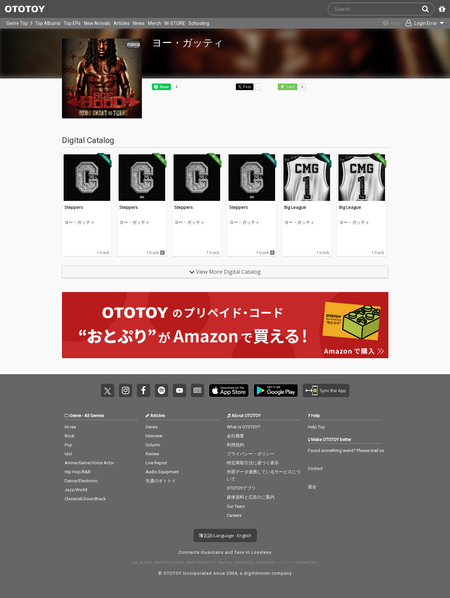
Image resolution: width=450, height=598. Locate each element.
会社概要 (235, 435)
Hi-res (70, 426)
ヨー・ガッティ (79, 222)
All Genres (94, 415)
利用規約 (235, 444)
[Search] (428, 9)
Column (153, 444)
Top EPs (72, 23)
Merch (154, 23)
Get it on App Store (229, 390)
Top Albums (47, 23)
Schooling (199, 23)
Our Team (236, 506)
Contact (315, 468)
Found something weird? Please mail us (346, 450)
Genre (75, 415)
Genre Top (17, 23)
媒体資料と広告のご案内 (250, 497)
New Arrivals (97, 23)
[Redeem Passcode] (441, 9)
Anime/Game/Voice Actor (89, 462)
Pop (68, 444)
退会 (312, 486)
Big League (295, 207)
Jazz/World (76, 489)
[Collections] (387, 23)
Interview (154, 435)
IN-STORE (175, 23)
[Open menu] (422, 23)
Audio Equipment (162, 471)
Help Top (316, 426)
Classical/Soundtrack (85, 498)
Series (152, 426)
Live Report (156, 462)
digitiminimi (257, 573)
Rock (70, 435)
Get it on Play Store (275, 390)
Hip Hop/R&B (78, 471)
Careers (234, 515)
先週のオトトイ (161, 480)
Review (152, 453)
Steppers (73, 207)
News (139, 23)
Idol (68, 453)
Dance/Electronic (81, 480)
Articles (122, 23)
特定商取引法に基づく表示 (253, 462)
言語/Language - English (225, 535)
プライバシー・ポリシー (250, 453)
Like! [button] (290, 87)
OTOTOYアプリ (241, 488)
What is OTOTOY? (243, 426)
